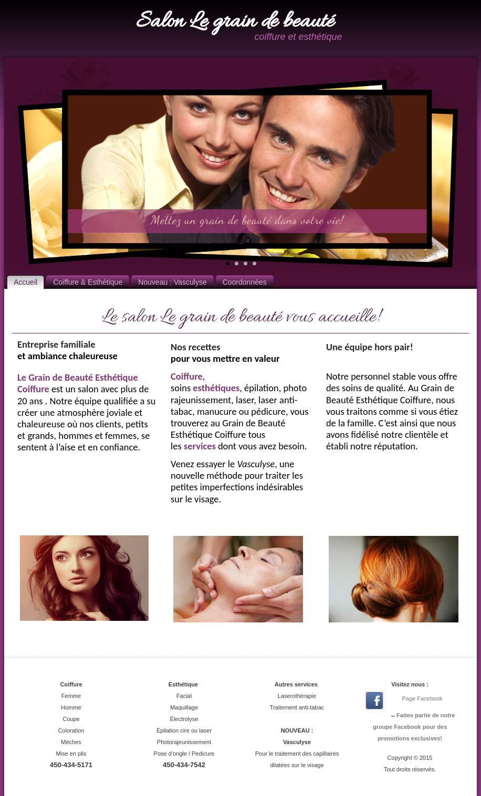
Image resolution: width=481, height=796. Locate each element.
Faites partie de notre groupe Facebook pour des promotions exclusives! (414, 726)
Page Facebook (422, 698)
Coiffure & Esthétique (87, 282)
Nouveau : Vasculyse (172, 282)
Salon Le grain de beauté (235, 22)
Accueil (25, 282)
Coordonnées (245, 282)
